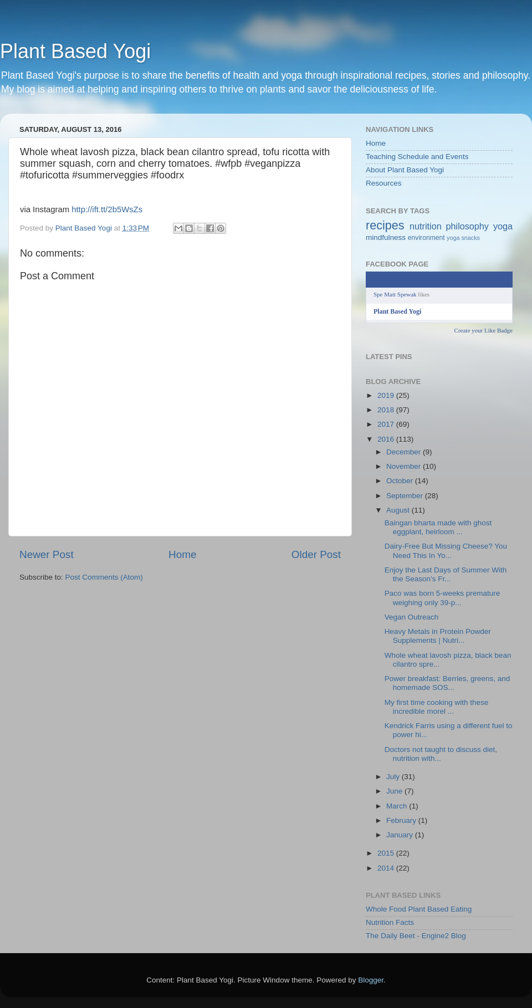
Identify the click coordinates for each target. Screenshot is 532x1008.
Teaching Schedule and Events (417, 156)
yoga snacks (463, 237)
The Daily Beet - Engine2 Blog (416, 936)
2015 (386, 853)
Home (182, 554)
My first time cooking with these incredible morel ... (437, 706)
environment (426, 238)
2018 (386, 410)
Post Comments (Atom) (104, 577)
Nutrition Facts (390, 922)
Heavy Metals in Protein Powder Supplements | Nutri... (438, 635)
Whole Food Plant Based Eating (419, 909)
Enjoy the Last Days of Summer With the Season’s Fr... (446, 574)
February (402, 820)
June (395, 791)
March (397, 806)
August (399, 510)
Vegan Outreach (412, 617)
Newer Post (46, 554)
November (404, 466)
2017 (386, 424)
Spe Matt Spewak (395, 294)
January (400, 835)
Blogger (370, 980)
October (400, 481)
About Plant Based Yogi (405, 170)
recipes (385, 225)
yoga (503, 226)
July (394, 776)
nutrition (426, 226)
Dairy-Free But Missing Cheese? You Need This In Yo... (446, 550)
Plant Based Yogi (75, 51)
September (405, 496)
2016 (386, 439)
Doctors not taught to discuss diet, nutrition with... (441, 754)
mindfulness (386, 237)
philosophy (467, 226)
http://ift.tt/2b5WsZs (106, 209)
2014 (386, 868)
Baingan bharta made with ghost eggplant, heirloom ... (438, 527)
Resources (384, 183)
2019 (386, 395)
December (404, 452)
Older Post (316, 554)
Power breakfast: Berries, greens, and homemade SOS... (447, 683)
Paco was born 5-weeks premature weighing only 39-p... (442, 597)
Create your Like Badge (483, 330)
